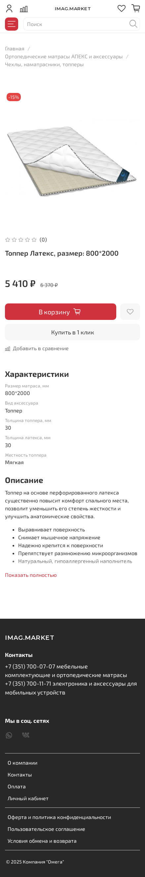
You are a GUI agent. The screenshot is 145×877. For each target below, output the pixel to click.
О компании (22, 762)
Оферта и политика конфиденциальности (59, 817)
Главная (14, 48)
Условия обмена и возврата (42, 840)
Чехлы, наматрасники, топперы (44, 64)
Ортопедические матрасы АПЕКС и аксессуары (64, 56)
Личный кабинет (28, 798)
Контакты (20, 774)
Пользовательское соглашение (46, 829)
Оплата (17, 786)
